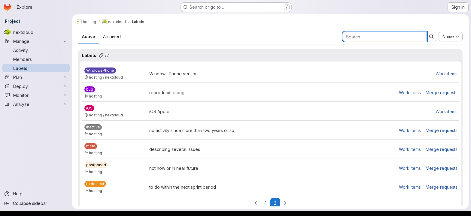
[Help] (36, 194)
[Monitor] (36, 95)
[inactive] (93, 127)
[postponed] (96, 165)
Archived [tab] (112, 36)
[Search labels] (385, 36)
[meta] (90, 146)
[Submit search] (431, 36)
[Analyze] (36, 104)
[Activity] (36, 50)
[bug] (89, 89)
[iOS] (89, 108)
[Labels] (36, 68)
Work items (446, 73)
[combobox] (451, 36)
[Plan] (36, 77)
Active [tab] (88, 36)
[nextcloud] (36, 32)
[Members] (36, 59)
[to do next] (95, 184)
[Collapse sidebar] (36, 203)
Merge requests (441, 92)
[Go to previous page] (256, 203)
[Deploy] (36, 86)
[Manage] (36, 41)
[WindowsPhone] (100, 71)
